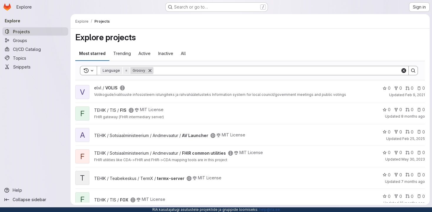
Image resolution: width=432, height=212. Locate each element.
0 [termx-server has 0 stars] (387, 174)
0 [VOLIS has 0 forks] (398, 88)
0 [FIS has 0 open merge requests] (409, 109)
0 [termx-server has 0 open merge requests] (409, 174)
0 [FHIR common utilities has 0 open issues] (421, 152)
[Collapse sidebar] (35, 200)
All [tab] (183, 53)
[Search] (277, 70)
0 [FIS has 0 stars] (387, 109)
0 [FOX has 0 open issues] (421, 196)
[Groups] (35, 40)
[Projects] (35, 31)
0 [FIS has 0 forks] (398, 109)
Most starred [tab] (92, 53)
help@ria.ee (269, 209)
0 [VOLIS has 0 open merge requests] (409, 88)
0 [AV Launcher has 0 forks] (398, 131)
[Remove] (150, 70)
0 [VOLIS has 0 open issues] (421, 88)
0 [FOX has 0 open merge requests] (409, 196)
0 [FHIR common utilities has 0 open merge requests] (409, 152)
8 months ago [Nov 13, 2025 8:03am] (413, 116)
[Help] (35, 190)
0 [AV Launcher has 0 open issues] (421, 131)
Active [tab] (145, 53)
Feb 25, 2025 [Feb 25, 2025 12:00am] (413, 138)
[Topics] (35, 58)
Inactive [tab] (165, 53)
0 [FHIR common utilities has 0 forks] (398, 152)
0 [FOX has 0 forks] (398, 196)
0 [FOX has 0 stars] (387, 196)
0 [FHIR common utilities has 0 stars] (387, 152)
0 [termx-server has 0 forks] (398, 174)
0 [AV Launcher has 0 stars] (387, 131)
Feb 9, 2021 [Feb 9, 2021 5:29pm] (415, 95)
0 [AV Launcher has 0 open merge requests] (409, 131)
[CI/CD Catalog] (35, 49)
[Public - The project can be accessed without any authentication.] (122, 88)
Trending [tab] (122, 53)
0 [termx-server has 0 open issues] (421, 174)
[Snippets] (35, 67)
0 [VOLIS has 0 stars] (387, 88)
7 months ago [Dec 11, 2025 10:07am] (413, 181)
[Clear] (403, 70)
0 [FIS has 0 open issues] (421, 109)
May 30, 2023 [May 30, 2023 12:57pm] (413, 159)
